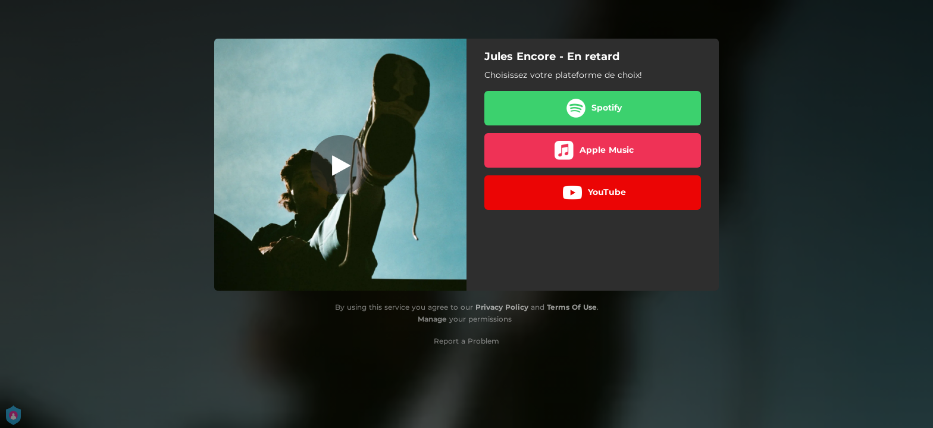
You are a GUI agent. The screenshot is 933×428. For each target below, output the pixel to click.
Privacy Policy (501, 307)
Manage (432, 318)
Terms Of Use (572, 307)
